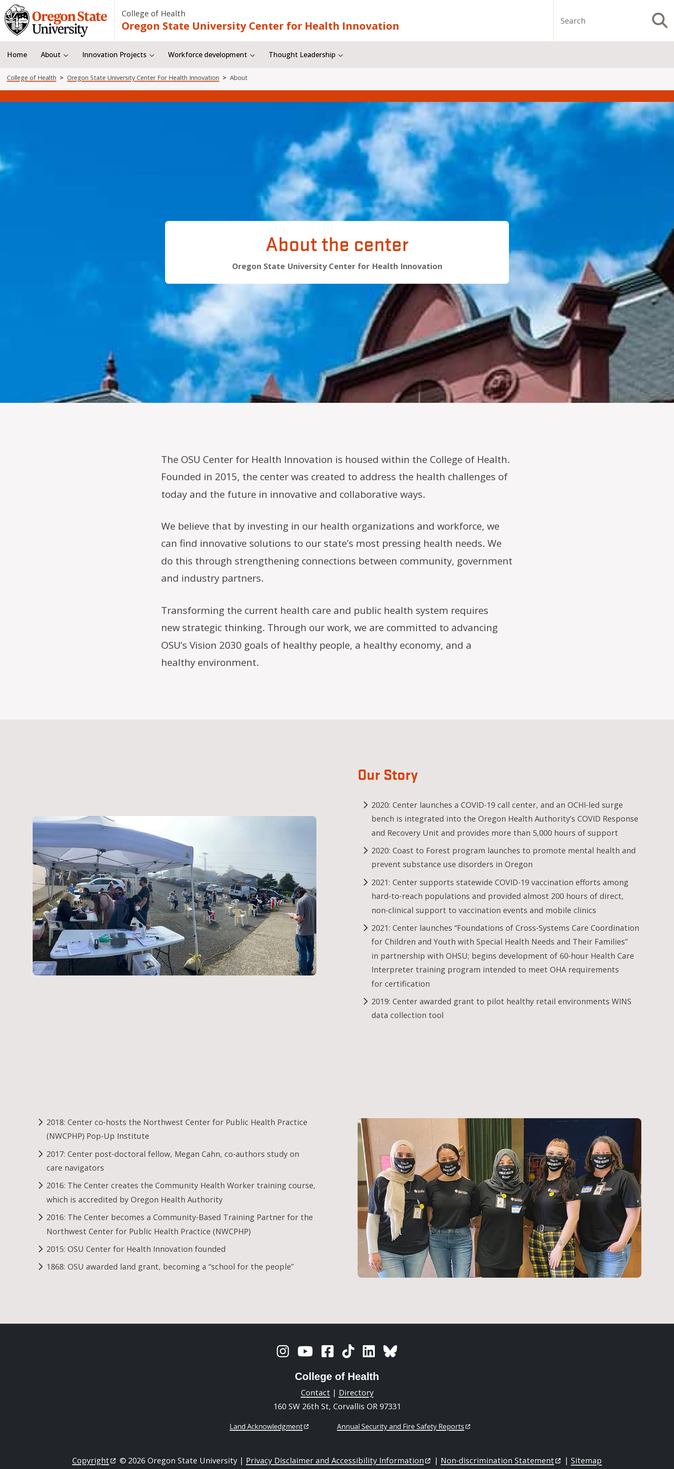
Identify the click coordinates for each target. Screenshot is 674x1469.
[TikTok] (348, 1351)
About (51, 54)
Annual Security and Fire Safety (404, 1426)
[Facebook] (328, 1351)
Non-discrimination (501, 1460)
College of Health (153, 13)
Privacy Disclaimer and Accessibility (339, 1460)
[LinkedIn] (369, 1351)
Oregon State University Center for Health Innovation (260, 25)
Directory (356, 1392)
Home (17, 54)
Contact (315, 1392)
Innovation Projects (114, 54)
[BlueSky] (390, 1351)
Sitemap (586, 1460)
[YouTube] (305, 1351)
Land (270, 1426)
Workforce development (207, 54)
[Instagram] (283, 1351)
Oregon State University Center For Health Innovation (143, 78)
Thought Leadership (302, 54)
